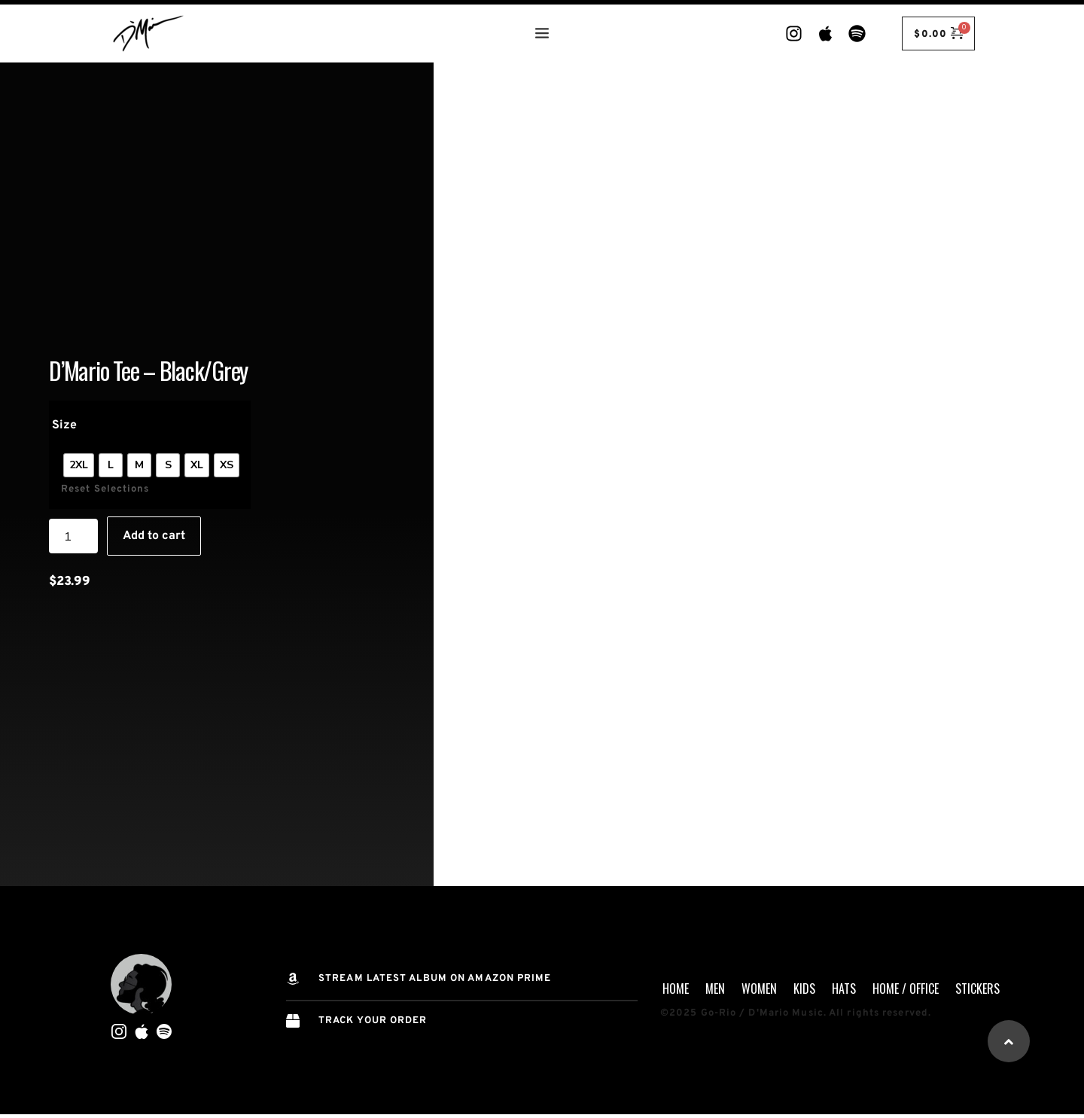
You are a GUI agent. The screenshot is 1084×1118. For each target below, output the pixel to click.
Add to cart (154, 538)
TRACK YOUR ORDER (373, 1021)
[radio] (78, 466)
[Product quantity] (73, 538)
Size (64, 427)
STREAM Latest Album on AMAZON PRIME (435, 979)
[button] (1009, 1041)
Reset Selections (105, 491)
